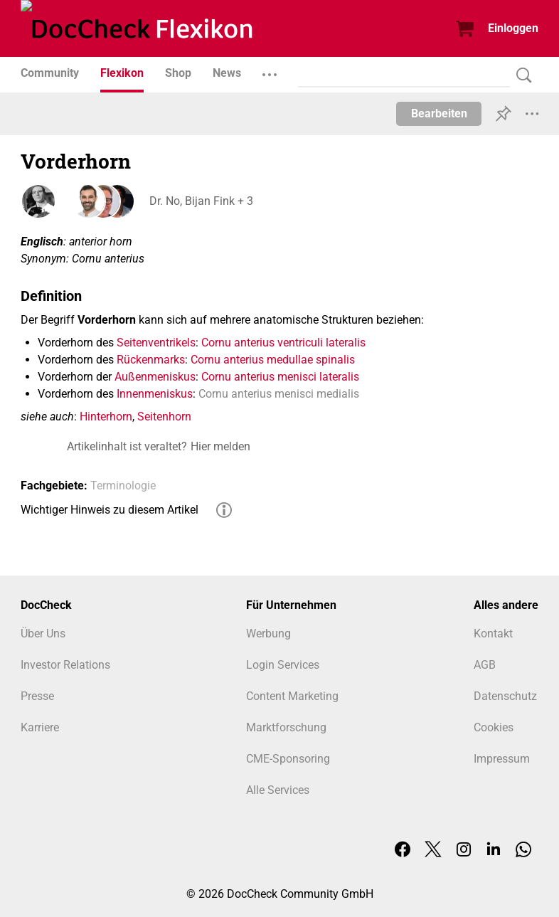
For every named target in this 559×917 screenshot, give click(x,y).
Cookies (493, 727)
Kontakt (493, 633)
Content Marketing (292, 696)
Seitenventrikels (156, 342)
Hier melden (220, 446)
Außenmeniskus (155, 376)
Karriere (40, 727)
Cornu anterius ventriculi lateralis (283, 342)
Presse (37, 696)
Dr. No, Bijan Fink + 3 (200, 201)
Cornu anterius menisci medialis (278, 394)
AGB (485, 665)
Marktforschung (286, 727)
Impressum (502, 758)
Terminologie (123, 485)
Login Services (282, 665)
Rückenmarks (151, 359)
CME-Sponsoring (288, 758)
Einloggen (513, 28)
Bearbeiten (439, 113)
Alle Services (277, 790)
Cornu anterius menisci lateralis (280, 376)
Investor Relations (65, 665)
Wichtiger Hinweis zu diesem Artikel (109, 509)
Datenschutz (505, 696)
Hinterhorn (106, 416)
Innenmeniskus (155, 394)
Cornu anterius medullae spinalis (273, 359)
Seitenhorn (164, 416)
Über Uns (43, 633)
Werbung (268, 633)
